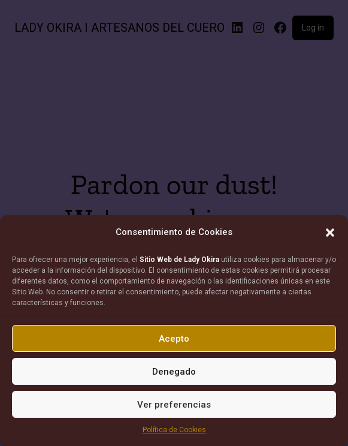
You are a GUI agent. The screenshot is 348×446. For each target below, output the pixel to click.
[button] (330, 233)
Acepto (174, 338)
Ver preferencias (174, 404)
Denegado (174, 371)
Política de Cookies (174, 430)
